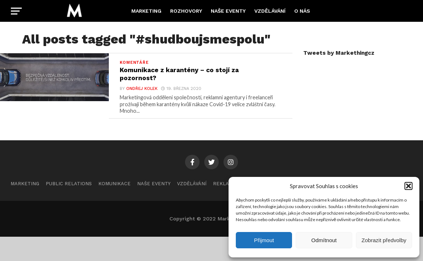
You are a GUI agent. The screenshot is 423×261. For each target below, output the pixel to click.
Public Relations (69, 183)
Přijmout (264, 240)
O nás (302, 11)
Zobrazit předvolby (384, 240)
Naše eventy (228, 11)
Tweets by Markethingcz (338, 53)
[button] (408, 186)
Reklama (224, 183)
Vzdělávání (270, 11)
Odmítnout (324, 240)
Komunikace (114, 183)
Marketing (146, 11)
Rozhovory (186, 11)
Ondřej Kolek (141, 88)
